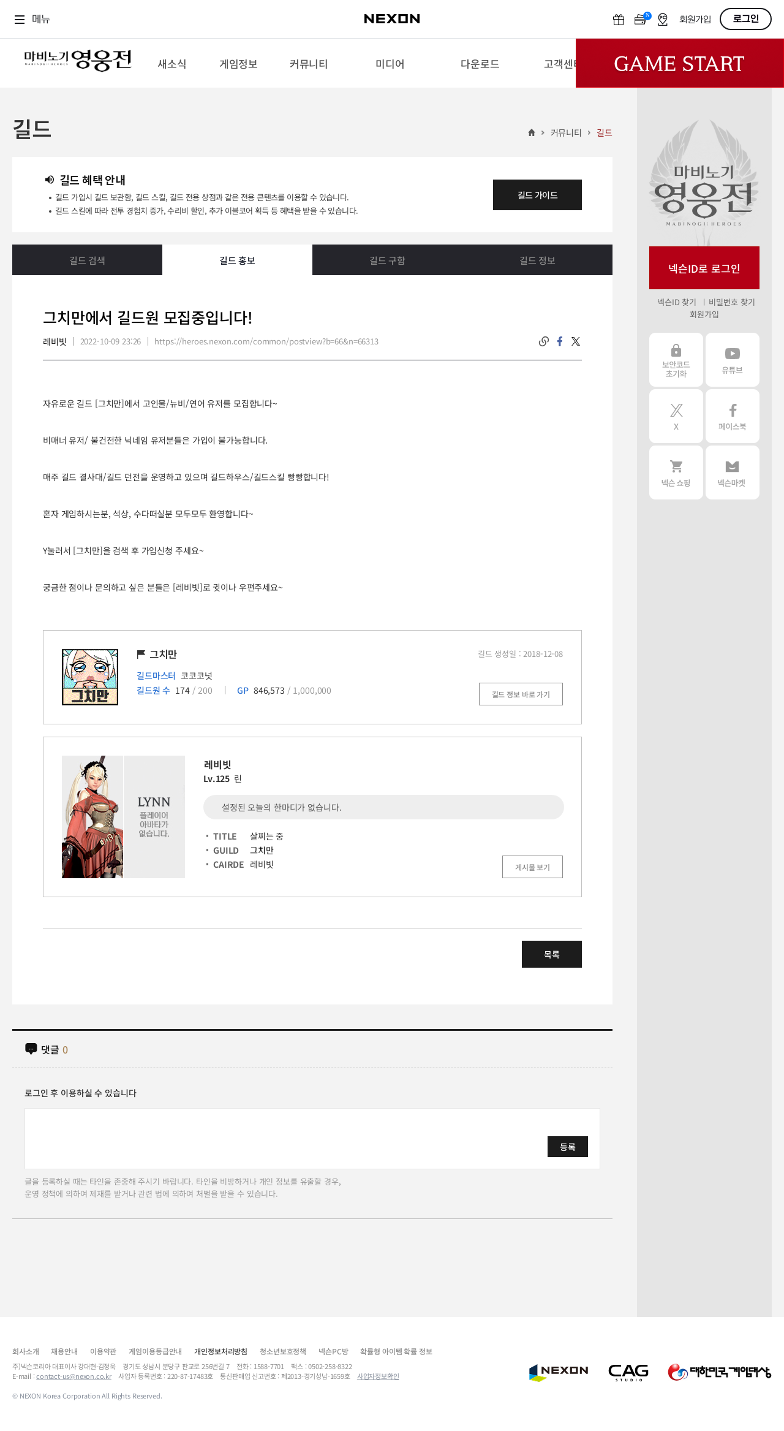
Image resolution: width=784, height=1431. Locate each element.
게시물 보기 (532, 867)
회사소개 (25, 1351)
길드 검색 (87, 260)
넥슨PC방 (333, 1351)
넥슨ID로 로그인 (704, 268)
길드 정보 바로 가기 (521, 694)
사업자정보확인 (378, 1376)
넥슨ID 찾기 (676, 302)
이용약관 (103, 1351)
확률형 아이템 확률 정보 (396, 1351)
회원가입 (695, 20)
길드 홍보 (237, 260)
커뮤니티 (566, 132)
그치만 (262, 850)
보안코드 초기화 (676, 360)
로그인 (746, 19)
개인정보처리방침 (220, 1351)
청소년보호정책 (283, 1351)
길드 (604, 132)
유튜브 (733, 360)
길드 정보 (537, 260)
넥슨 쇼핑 (676, 472)
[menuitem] (172, 63)
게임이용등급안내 (155, 1351)
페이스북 (733, 416)
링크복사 (544, 341)
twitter (576, 341)
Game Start (680, 63)
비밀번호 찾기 (732, 302)
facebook (560, 341)
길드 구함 (387, 260)
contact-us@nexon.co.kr (73, 1376)
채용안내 (64, 1351)
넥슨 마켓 (733, 472)
